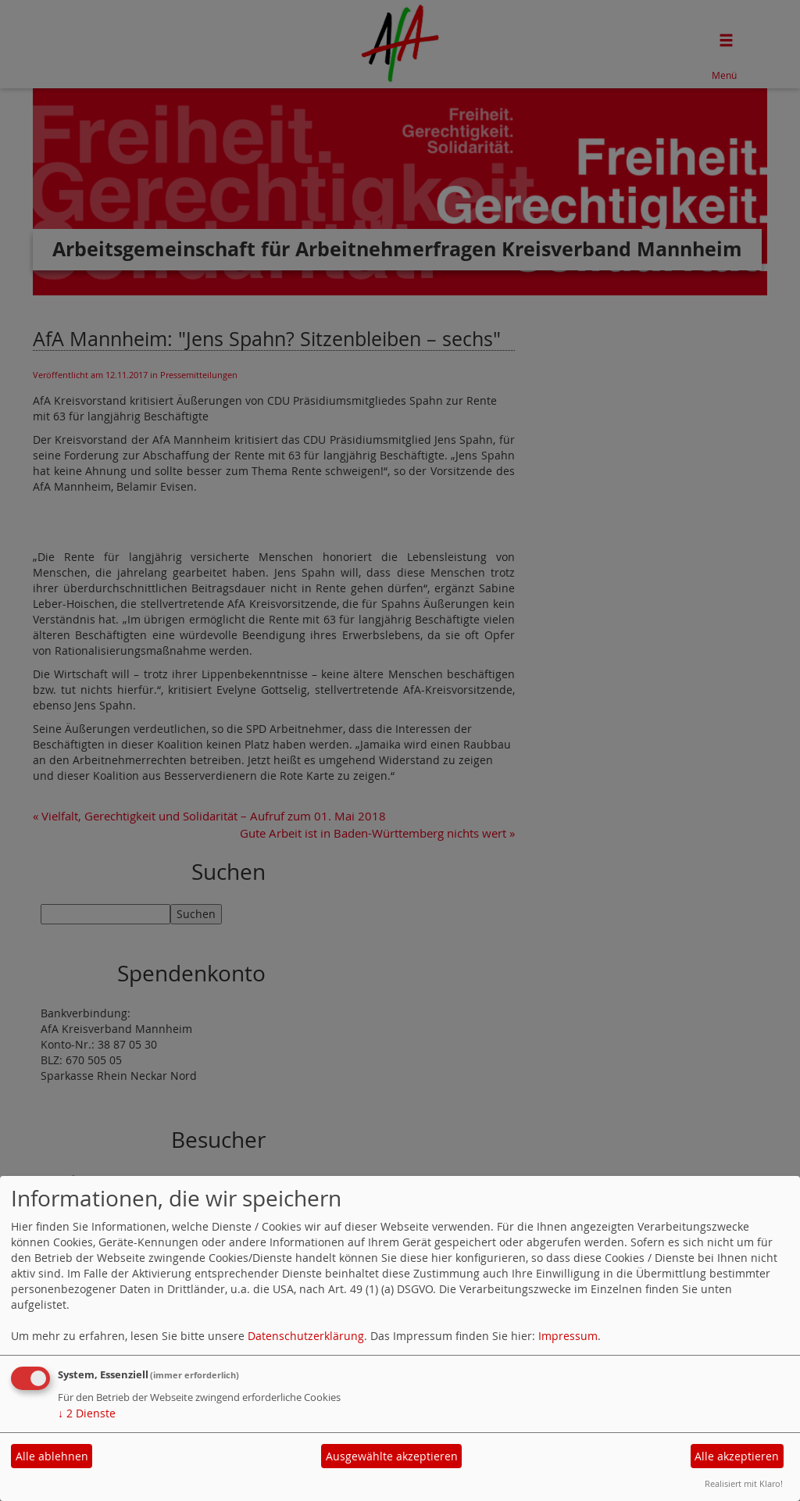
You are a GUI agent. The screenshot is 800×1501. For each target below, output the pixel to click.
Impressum (568, 1335)
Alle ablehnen (52, 1456)
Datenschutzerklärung (306, 1335)
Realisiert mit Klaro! (744, 1483)
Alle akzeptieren (737, 1456)
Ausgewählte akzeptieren (392, 1456)
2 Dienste (87, 1413)
